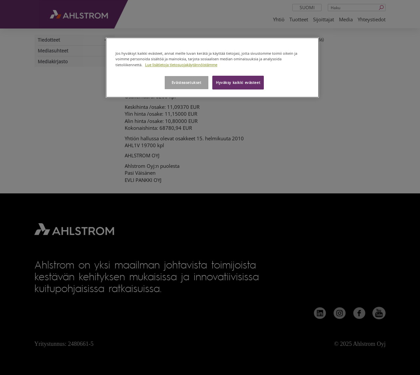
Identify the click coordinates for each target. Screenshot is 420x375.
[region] (212, 67)
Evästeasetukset (186, 82)
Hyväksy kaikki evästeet (238, 82)
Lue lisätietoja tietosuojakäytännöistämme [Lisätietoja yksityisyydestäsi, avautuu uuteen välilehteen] (181, 64)
